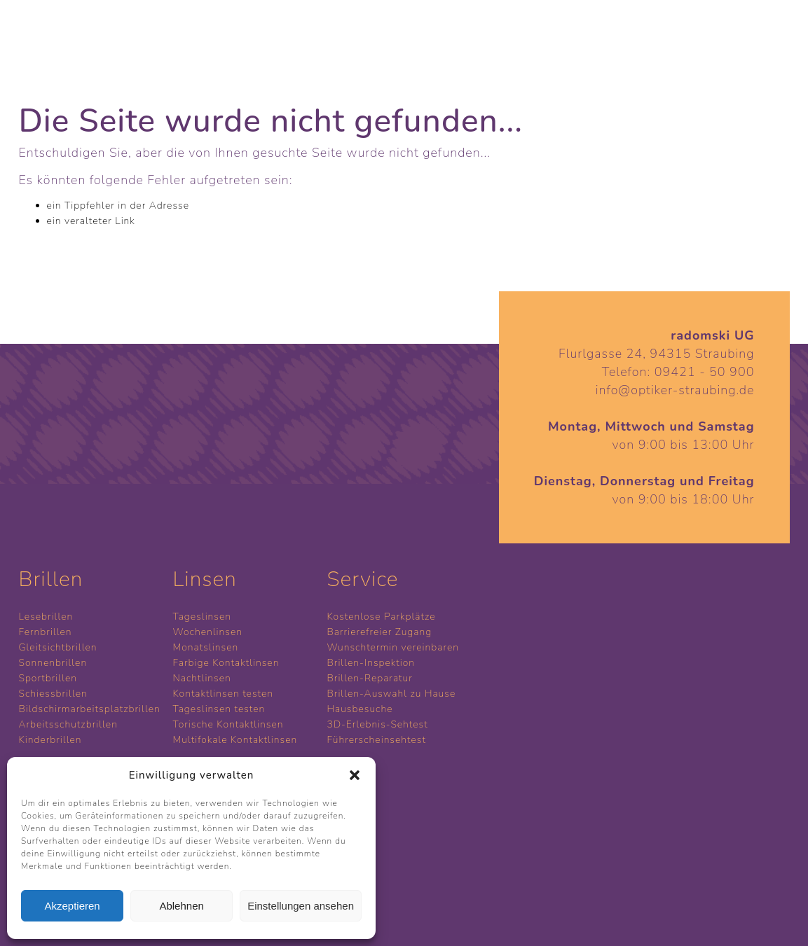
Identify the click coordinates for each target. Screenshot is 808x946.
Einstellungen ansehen (300, 906)
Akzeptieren (72, 906)
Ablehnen (181, 906)
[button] (355, 775)
